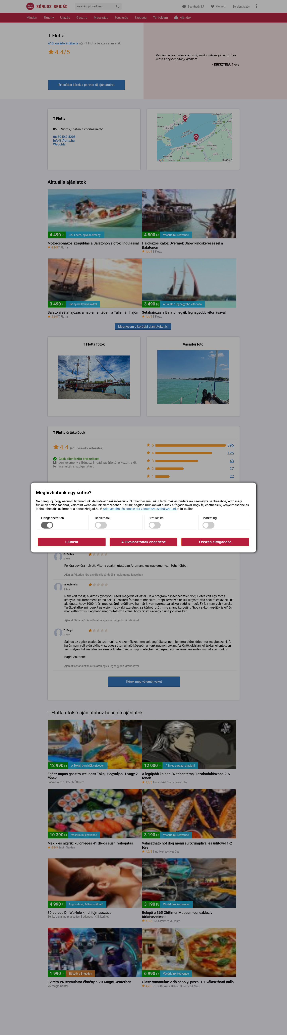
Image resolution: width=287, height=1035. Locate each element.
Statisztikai (156, 518)
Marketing (209, 518)
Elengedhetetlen (52, 518)
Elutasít (71, 542)
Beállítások (102, 518)
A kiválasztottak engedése (143, 542)
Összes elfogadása (215, 542)
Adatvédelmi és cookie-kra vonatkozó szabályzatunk (140, 509)
